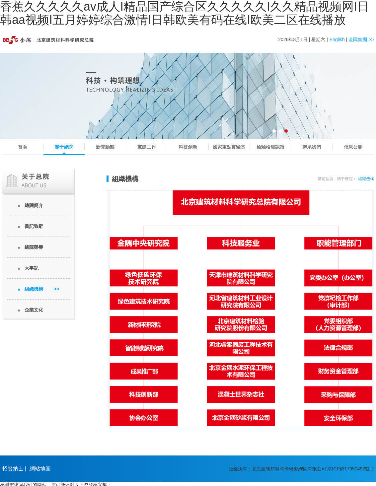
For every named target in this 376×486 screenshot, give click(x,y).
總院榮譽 (34, 247)
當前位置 (326, 178)
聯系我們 (311, 147)
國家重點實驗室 (229, 147)
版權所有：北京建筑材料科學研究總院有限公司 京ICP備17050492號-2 (301, 468)
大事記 (31, 268)
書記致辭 (34, 226)
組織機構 (42, 289)
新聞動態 (105, 147)
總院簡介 (34, 205)
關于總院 (64, 147)
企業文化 (34, 309)
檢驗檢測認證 (270, 147)
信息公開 (353, 147)
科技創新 (188, 147)
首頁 (22, 147)
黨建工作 (146, 147)
